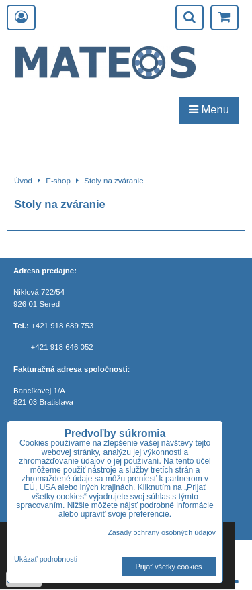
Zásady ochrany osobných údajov (162, 532)
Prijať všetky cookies (169, 566)
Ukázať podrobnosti (45, 559)
